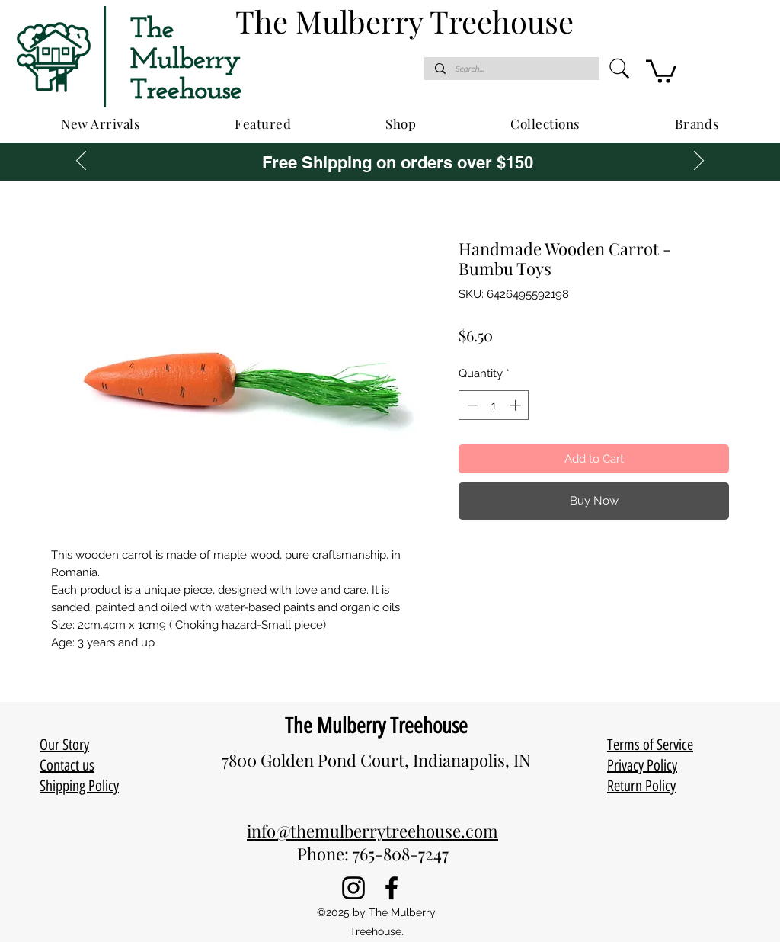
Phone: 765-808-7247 (373, 853)
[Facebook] (391, 888)
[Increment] (517, 405)
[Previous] (81, 161)
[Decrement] (471, 405)
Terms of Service (650, 744)
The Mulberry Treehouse (376, 726)
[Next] (699, 161)
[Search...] (511, 69)
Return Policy (641, 786)
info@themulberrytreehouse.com (372, 830)
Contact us (67, 765)
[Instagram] (353, 888)
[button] (661, 70)
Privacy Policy (642, 765)
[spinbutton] (494, 405)
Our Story (64, 744)
